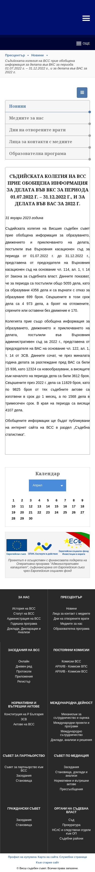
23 (48, 512)
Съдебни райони (71, 838)
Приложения (24, 676)
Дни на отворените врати (49, 131)
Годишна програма (24, 623)
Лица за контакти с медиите (49, 143)
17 (73, 506)
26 (73, 512)
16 (65, 506)
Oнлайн (23, 661)
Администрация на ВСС (24, 618)
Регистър (23, 681)
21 (30, 512)
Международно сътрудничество (71, 733)
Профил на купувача (22, 856)
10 (13, 506)
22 (39, 512)
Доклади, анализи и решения (71, 740)
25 (65, 512)
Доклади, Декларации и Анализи (24, 630)
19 (13, 512)
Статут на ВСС (23, 613)
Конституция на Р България (24, 714)
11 (22, 506)
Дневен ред (24, 666)
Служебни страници (73, 856)
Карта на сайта (48, 856)
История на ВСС (23, 608)
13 (39, 506)
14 (48, 506)
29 (22, 518)
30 (30, 518)
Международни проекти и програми (71, 724)
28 (13, 518)
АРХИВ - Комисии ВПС (71, 666)
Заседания (23, 775)
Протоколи (23, 671)
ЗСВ (24, 719)
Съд (71, 820)
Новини (37, 55)
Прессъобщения (71, 789)
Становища (24, 780)
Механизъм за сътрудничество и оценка (71, 716)
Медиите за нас (49, 119)
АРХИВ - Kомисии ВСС (71, 671)
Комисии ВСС (71, 661)
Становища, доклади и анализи (71, 773)
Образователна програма (49, 155)
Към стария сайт (47, 862)
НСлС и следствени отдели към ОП (71, 831)
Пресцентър (15, 55)
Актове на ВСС (23, 724)
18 (82, 506)
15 (56, 506)
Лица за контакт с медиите (71, 613)
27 (82, 512)
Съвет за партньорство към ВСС (24, 768)
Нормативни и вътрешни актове (71, 782)
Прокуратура (71, 825)
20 (22, 512)
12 (30, 506)
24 (56, 512)
